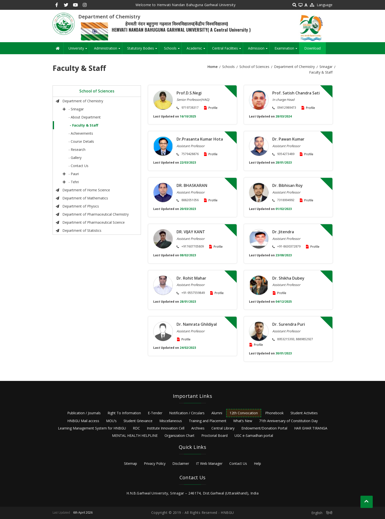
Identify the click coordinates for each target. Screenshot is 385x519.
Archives (198, 428)
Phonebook (274, 413)
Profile (213, 108)
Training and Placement (207, 420)
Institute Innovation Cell (165, 428)
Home (212, 66)
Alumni (216, 413)
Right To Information (124, 413)
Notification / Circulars (187, 413)
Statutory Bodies (143, 50)
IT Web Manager (209, 463)
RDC (136, 428)
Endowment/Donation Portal (264, 428)
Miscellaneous (170, 420)
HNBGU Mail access (83, 420)
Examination (287, 50)
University (79, 50)
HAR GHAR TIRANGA (310, 428)
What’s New (242, 420)
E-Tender (155, 413)
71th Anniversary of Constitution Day (288, 420)
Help (257, 463)
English (316, 512)
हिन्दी (329, 512)
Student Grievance (138, 420)
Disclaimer (180, 463)
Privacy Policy (154, 463)
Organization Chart (179, 435)
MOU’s (111, 420)
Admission (258, 50)
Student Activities (304, 413)
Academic (197, 50)
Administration (108, 50)
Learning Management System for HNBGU (92, 428)
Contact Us (238, 463)
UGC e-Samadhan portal (253, 435)
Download (312, 48)
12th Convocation (244, 413)
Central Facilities (227, 50)
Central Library (222, 428)
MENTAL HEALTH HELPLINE (135, 435)
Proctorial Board (214, 435)
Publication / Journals (84, 413)
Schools (172, 50)
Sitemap (130, 463)
